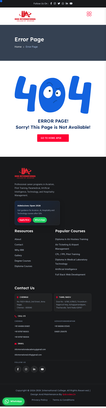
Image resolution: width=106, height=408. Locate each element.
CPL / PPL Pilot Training (67, 256)
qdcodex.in (69, 395)
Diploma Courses (23, 268)
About (18, 241)
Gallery (18, 257)
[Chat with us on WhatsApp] (13, 401)
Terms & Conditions (63, 401)
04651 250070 (61, 333)
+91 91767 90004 (22, 338)
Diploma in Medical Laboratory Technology (71, 263)
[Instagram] (26, 370)
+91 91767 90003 (22, 333)
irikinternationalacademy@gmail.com (30, 351)
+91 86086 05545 (62, 327)
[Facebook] (18, 370)
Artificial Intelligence (66, 271)
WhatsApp (40, 221)
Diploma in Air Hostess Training (71, 241)
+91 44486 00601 (22, 327)
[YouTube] (42, 370)
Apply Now (24, 221)
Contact (19, 246)
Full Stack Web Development (70, 276)
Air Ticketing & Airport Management (67, 248)
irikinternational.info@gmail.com (28, 356)
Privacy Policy (40, 401)
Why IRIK (19, 252)
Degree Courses (23, 262)
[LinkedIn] (34, 370)
